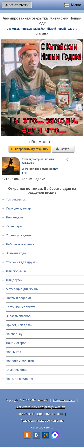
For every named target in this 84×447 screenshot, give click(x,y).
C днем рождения (19, 235)
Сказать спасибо (18, 316)
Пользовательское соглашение (41, 421)
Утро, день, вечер (18, 208)
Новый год (13, 352)
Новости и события (20, 361)
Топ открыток (16, 199)
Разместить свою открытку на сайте (40, 407)
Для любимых (16, 271)
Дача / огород (16, 343)
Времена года (16, 253)
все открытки (17, 5)
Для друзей (14, 280)
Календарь (33, 28)
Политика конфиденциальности (40, 414)
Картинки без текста (21, 307)
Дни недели (14, 217)
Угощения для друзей (21, 262)
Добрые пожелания (20, 244)
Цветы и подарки (18, 298)
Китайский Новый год (56, 28)
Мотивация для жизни (22, 289)
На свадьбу (14, 334)
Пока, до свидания (19, 379)
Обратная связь (64, 400)
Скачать (63, 149)
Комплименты (16, 370)
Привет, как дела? (19, 325)
